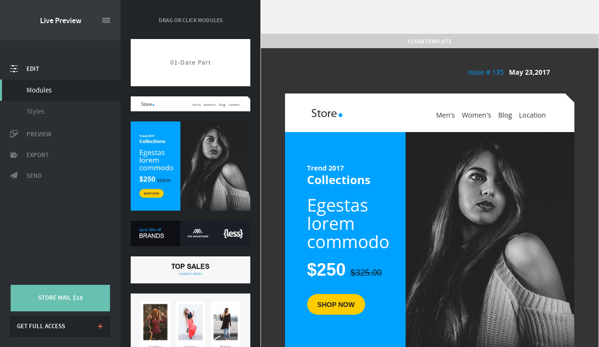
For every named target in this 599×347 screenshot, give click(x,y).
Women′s (476, 115)
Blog (505, 115)
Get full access (41, 326)
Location (532, 115)
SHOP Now (336, 304)
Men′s (445, 115)
